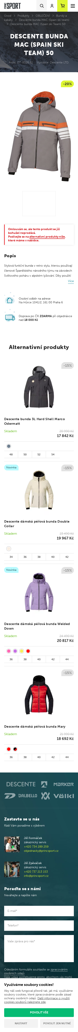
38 (39, 556)
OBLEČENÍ (43, 16)
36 (25, 556)
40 (52, 556)
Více (71, 281)
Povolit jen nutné (57, 1023)
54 (52, 454)
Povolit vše (39, 1012)
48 (11, 454)
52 (38, 454)
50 (25, 454)
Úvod (7, 16)
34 (11, 556)
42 (66, 556)
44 (67, 659)
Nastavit (21, 1023)
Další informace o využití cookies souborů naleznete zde (37, 1000)
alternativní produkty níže (47, 236)
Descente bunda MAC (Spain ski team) (44, 20)
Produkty (23, 16)
